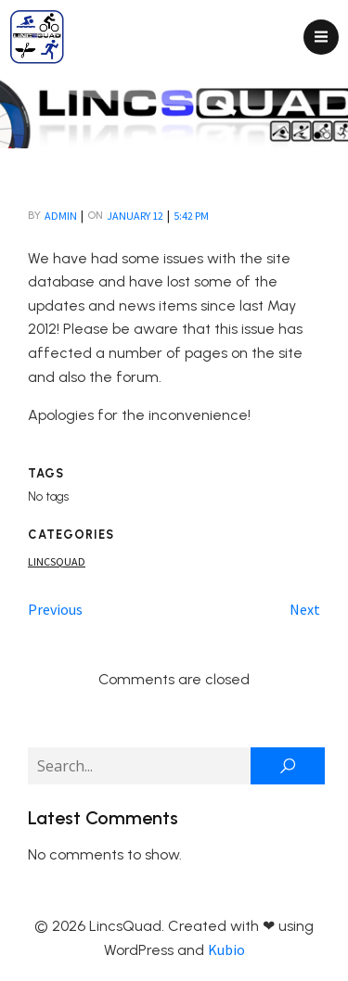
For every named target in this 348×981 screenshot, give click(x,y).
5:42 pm (191, 216)
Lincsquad (56, 561)
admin (61, 216)
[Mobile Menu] (321, 37)
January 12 (135, 216)
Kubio (226, 949)
